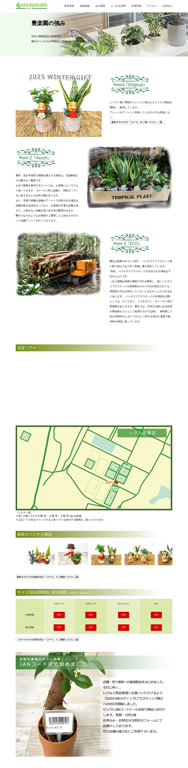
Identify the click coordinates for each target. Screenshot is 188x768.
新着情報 (69, 6)
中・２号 (60, 516)
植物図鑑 (85, 6)
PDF (59, 615)
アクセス (152, 6)
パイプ (33, 516)
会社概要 (100, 6)
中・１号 (48, 516)
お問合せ (167, 6)
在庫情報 (136, 6)
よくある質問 (118, 6)
